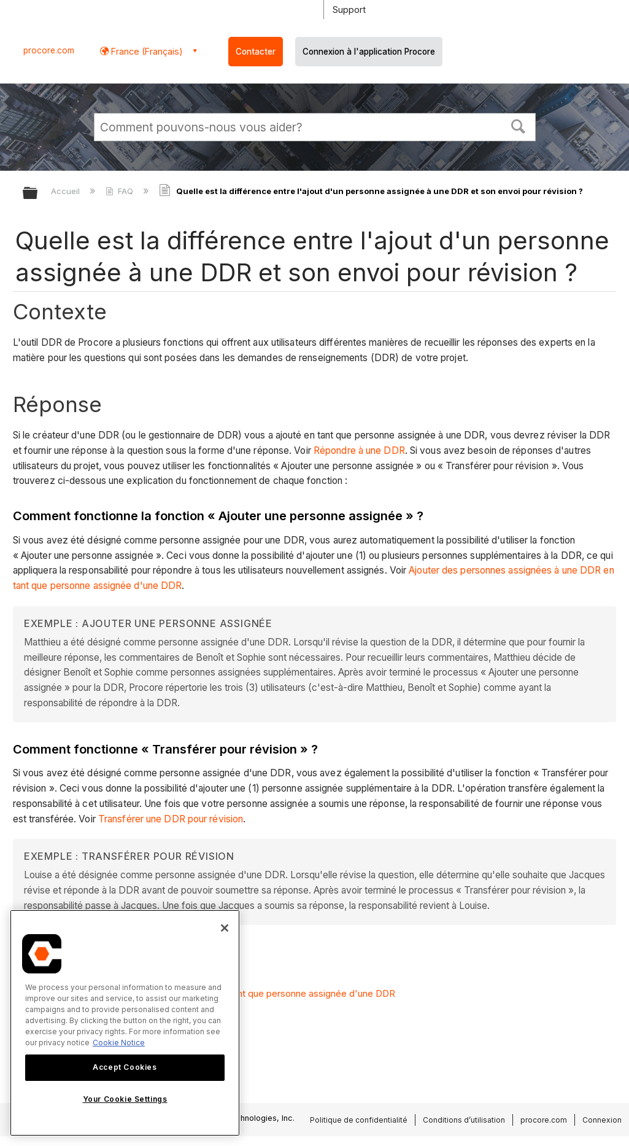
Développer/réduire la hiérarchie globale (38, 194)
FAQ (121, 191)
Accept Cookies (124, 1067)
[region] (125, 1023)
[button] (518, 125)
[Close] (224, 927)
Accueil (66, 191)
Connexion (602, 1120)
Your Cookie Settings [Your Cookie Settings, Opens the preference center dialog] (125, 1099)
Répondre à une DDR (359, 450)
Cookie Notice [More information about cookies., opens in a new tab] (119, 1042)
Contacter (256, 52)
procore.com (48, 50)
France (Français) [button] (146, 51)
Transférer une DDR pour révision (170, 819)
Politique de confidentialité (358, 1120)
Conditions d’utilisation (464, 1120)
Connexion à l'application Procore (369, 52)
